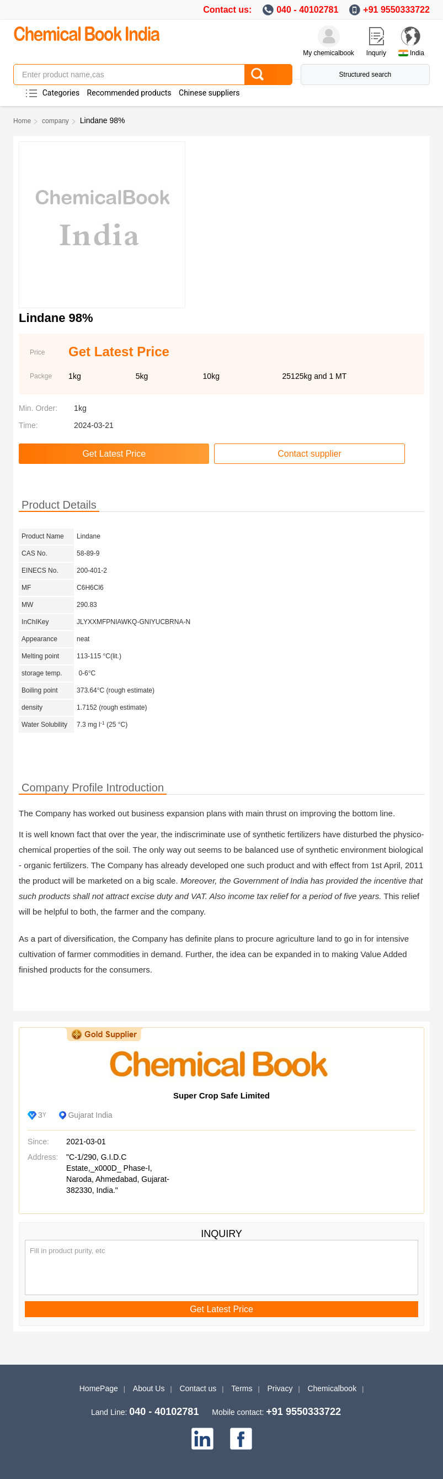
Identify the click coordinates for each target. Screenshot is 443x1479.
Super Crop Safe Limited (221, 1095)
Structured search (365, 74)
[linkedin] (202, 1439)
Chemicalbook (331, 1388)
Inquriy (376, 53)
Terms (241, 1388)
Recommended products (129, 92)
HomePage (98, 1388)
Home (22, 121)
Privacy (280, 1388)
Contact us (197, 1388)
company (55, 121)
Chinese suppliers (209, 92)
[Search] (268, 74)
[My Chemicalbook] (329, 36)
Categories (60, 92)
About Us (149, 1388)
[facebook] (241, 1439)
